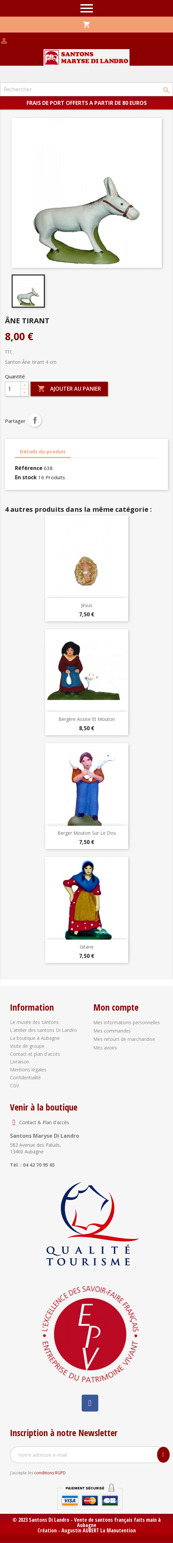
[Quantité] (13, 389)
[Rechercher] (86, 89)
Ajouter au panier (69, 389)
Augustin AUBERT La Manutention (98, 1530)
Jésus (86, 605)
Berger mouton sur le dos (86, 833)
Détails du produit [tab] (43, 451)
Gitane (87, 947)
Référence (29, 468)
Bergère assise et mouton (86, 719)
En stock (26, 477)
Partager (35, 420)
